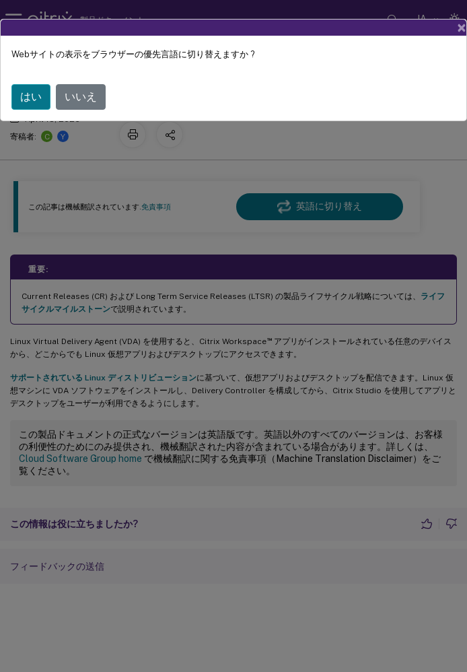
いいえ (81, 96)
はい (31, 96)
